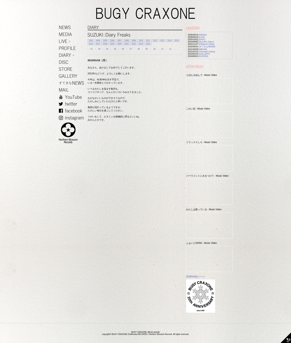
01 (91, 49)
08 (139, 49)
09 (147, 49)
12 (170, 49)
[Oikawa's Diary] (206, 44)
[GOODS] (203, 56)
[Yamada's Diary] (207, 51)
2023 (141, 44)
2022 (134, 44)
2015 (177, 41)
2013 (162, 41)
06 (123, 49)
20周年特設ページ (195, 276)
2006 (112, 41)
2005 (105, 41)
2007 (119, 41)
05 (115, 49)
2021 (127, 44)
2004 (98, 41)
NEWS (72, 27)
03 (99, 49)
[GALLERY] (204, 54)
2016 (91, 44)
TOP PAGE (286, 338)
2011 (148, 41)
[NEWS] (203, 35)
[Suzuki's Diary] (206, 42)
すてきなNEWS (72, 83)
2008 (127, 41)
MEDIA (72, 34)
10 (154, 49)
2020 (119, 44)
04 (107, 49)
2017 (98, 44)
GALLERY (72, 76)
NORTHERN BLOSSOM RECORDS (72, 133)
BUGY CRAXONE (145, 13)
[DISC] (202, 39)
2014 (169, 41)
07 (131, 49)
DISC (72, 62)
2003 (91, 41)
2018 (105, 44)
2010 (141, 41)
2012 (155, 41)
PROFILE (72, 48)
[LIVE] (202, 37)
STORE (72, 69)
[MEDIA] (203, 49)
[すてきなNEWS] (207, 46)
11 (162, 49)
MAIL (72, 90)
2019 (112, 44)
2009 (134, 41)
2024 (148, 44)
